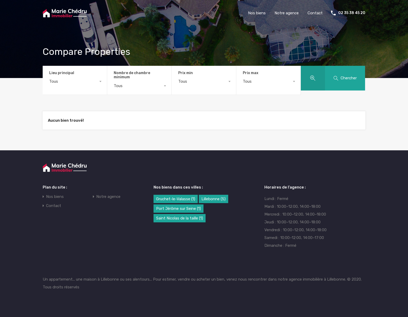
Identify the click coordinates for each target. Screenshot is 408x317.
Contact (315, 13)
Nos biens (257, 13)
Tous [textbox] (53, 81)
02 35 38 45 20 (351, 13)
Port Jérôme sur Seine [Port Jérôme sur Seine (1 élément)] (178, 208)
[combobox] (75, 81)
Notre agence (287, 13)
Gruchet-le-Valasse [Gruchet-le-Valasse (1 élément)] (175, 199)
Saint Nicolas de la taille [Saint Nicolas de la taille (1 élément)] (179, 218)
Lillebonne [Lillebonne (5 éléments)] (213, 199)
